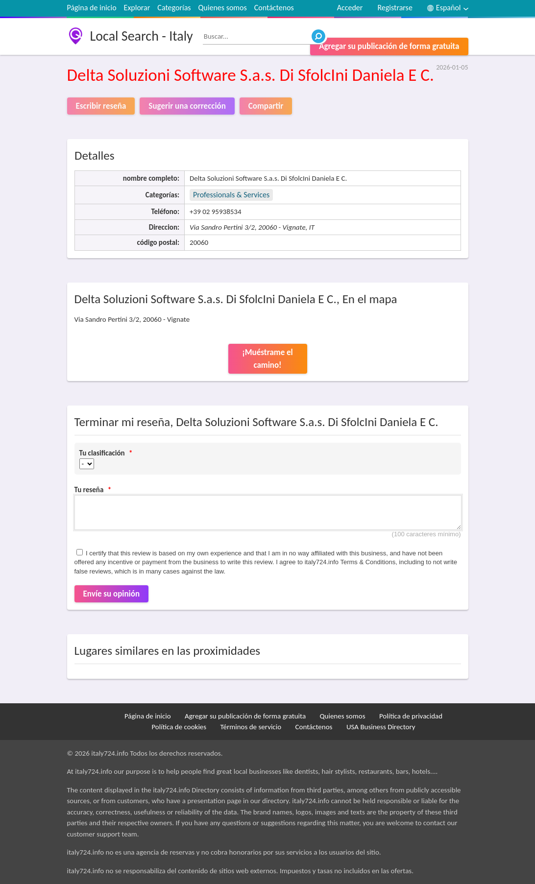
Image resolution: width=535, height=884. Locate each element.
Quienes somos (222, 7)
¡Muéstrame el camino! (267, 358)
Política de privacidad (410, 716)
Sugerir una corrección (186, 106)
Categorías (174, 7)
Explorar (137, 7)
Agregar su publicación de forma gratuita (389, 46)
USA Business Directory (380, 726)
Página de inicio (92, 7)
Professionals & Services (231, 194)
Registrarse (394, 7)
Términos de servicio (251, 726)
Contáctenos (274, 7)
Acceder (350, 7)
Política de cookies (178, 726)
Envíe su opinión (111, 594)
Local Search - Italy (141, 36)
